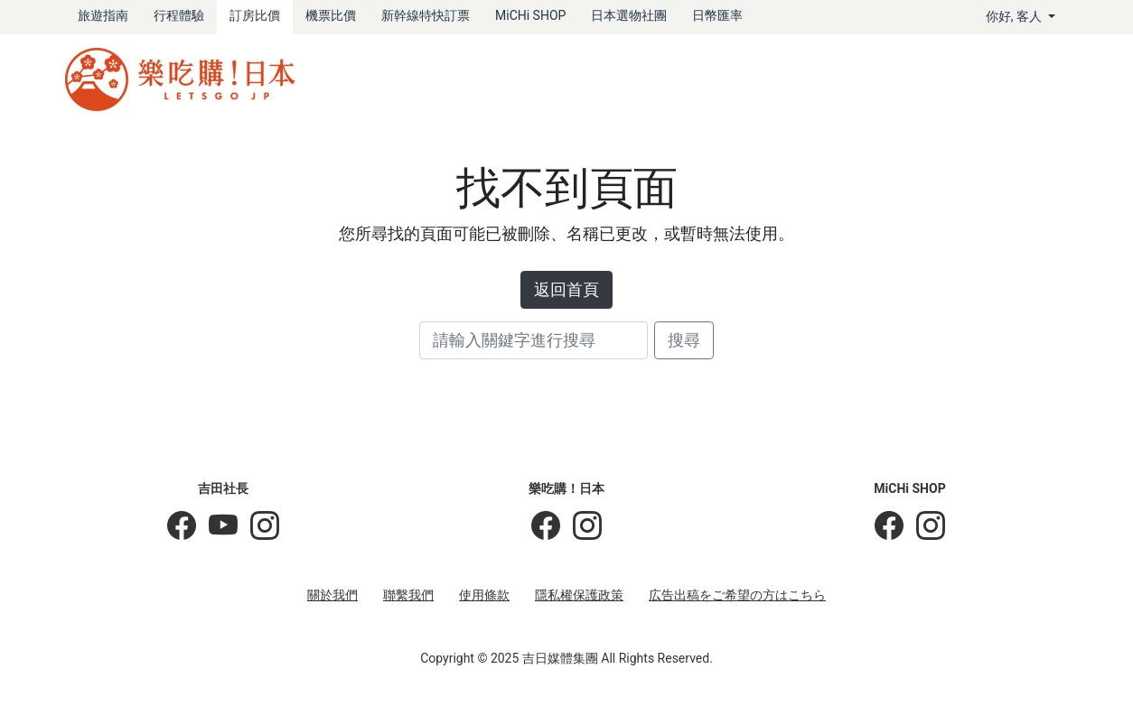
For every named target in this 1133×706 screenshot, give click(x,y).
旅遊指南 (103, 15)
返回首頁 (566, 290)
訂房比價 (254, 15)
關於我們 (332, 595)
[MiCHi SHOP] (889, 526)
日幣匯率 (717, 15)
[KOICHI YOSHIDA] (258, 526)
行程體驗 (179, 15)
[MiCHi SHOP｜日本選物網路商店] (924, 526)
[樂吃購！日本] (545, 526)
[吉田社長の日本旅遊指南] (181, 526)
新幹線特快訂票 (425, 15)
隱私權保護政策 (579, 595)
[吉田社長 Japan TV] (217, 526)
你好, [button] (1015, 16)
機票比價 (330, 15)
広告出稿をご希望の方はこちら (737, 595)
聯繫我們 (408, 595)
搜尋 (684, 340)
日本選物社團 (629, 15)
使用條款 (484, 595)
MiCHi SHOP (530, 15)
